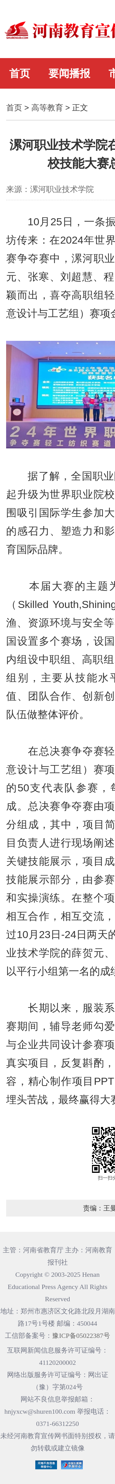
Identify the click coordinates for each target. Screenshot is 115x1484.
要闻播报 (69, 73)
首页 (19, 73)
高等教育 (47, 107)
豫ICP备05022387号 (81, 1335)
